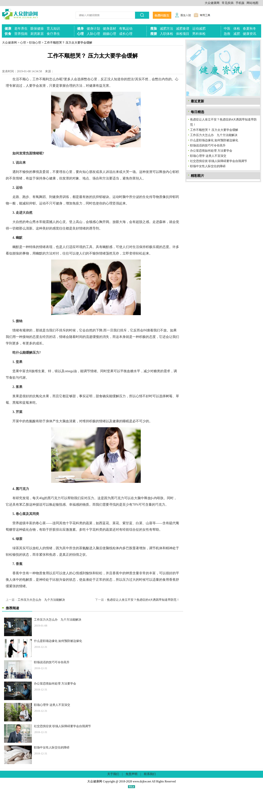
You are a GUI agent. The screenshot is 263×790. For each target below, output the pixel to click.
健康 (8, 28)
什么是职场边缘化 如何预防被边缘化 (58, 640)
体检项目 (182, 34)
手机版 (240, 2)
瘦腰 (153, 34)
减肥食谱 (182, 28)
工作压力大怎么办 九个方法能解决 (41, 599)
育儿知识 (53, 28)
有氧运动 (125, 28)
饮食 (8, 34)
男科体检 (199, 34)
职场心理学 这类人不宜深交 (52, 704)
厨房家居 (37, 34)
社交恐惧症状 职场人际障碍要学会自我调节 (62, 726)
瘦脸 (153, 28)
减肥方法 (166, 28)
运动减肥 (199, 28)
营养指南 (21, 34)
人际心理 (93, 34)
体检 (236, 28)
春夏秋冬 (249, 28)
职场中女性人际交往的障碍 (51, 747)
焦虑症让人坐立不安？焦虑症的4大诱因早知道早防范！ (143, 599)
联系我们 (150, 774)
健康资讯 (249, 34)
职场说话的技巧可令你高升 (51, 662)
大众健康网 (212, 2)
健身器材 (109, 28)
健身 (80, 28)
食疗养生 (53, 34)
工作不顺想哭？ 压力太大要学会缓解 (214, 129)
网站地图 (252, 2)
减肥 (236, 34)
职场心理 (35, 42)
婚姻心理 (109, 34)
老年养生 (21, 28)
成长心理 (125, 34)
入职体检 (166, 34)
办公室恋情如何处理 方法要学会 (55, 683)
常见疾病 (228, 2)
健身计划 (93, 28)
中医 (227, 28)
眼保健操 (37, 28)
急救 (227, 34)
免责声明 (131, 774)
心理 (80, 34)
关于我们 (113, 774)
